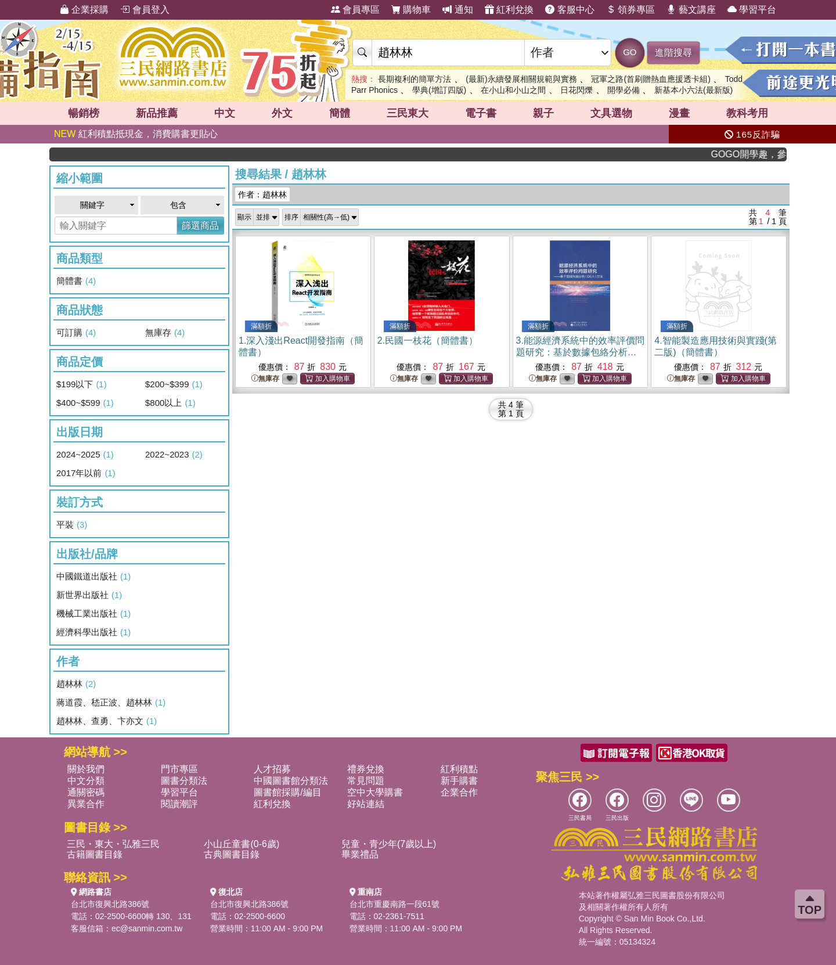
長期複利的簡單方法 (414, 79)
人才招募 (272, 769)
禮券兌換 (365, 769)
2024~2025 (85, 454)
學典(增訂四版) (439, 90)
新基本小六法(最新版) (693, 90)
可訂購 (76, 332)
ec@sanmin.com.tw (146, 928)
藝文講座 (690, 10)
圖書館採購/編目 (287, 792)
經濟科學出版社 (93, 632)
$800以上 (170, 403)
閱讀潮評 (179, 804)
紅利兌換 (509, 10)
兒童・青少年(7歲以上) (389, 844)
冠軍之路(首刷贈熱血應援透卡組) (650, 79)
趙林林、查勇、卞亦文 (106, 721)
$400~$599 (85, 403)
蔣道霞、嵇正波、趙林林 (110, 702)
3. (580, 352)
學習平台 (751, 10)
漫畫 (679, 113)
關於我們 (86, 769)
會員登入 (144, 10)
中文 (224, 113)
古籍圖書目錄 (94, 854)
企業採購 (84, 10)
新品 (157, 113)
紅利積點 (459, 769)
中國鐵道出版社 (93, 576)
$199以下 (81, 384)
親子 (543, 113)
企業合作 (459, 792)
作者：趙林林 (262, 194)
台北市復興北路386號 (110, 904)
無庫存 (165, 332)
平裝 (71, 525)
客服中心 (569, 10)
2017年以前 (86, 473)
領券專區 (630, 10)
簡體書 (76, 281)
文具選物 (611, 113)
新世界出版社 (89, 595)
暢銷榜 (83, 113)
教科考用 (747, 113)
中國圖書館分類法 (291, 781)
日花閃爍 (576, 90)
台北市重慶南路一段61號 (394, 904)
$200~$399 (174, 384)
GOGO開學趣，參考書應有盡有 (756, 154)
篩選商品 (200, 226)
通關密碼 (86, 792)
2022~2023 (174, 454)
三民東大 (407, 113)
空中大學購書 (375, 792)
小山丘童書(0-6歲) (241, 844)
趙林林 (76, 684)
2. (427, 340)
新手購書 (459, 781)
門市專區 (179, 769)
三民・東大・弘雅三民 (113, 844)
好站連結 (365, 804)
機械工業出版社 (93, 613)
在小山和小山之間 (513, 90)
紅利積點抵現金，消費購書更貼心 (136, 134)
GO (629, 52)
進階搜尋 (673, 52)
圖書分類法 (184, 781)
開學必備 (623, 90)
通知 (457, 10)
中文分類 (86, 781)
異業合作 (86, 804)
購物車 (411, 10)
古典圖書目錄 (232, 854)
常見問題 (365, 781)
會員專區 (355, 10)
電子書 (480, 113)
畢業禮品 (360, 854)
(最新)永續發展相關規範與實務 (521, 79)
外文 (282, 113)
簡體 (339, 113)
